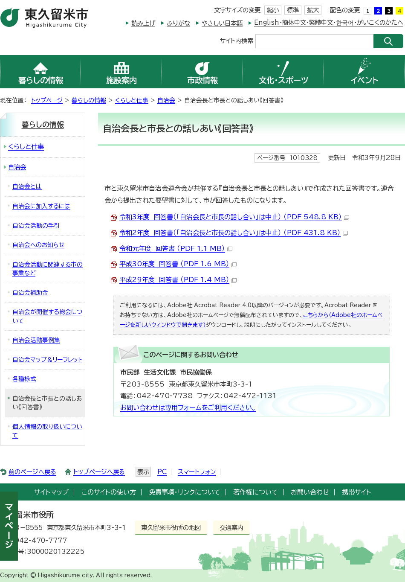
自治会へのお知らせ (38, 245)
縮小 (273, 10)
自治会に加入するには (41, 206)
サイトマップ (51, 492)
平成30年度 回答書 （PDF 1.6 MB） (178, 264)
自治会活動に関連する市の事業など (47, 269)
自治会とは (27, 186)
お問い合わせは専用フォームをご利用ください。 (188, 407)
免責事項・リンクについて (184, 492)
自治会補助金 (30, 293)
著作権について (255, 492)
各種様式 (24, 379)
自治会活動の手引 (36, 226)
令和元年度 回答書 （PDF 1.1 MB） (175, 248)
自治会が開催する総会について (47, 316)
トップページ (47, 100)
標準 (293, 10)
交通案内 (231, 527)
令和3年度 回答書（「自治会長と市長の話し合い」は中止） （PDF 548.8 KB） (234, 217)
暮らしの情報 (89, 100)
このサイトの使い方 (108, 492)
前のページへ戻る (32, 472)
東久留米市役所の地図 (171, 527)
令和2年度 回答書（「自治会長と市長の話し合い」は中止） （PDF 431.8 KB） (233, 233)
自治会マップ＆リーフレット (47, 360)
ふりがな (178, 23)
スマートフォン (197, 472)
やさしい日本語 (222, 23)
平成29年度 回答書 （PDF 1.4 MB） (178, 279)
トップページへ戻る (99, 472)
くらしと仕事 (131, 100)
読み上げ (143, 23)
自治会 (166, 100)
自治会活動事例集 (36, 340)
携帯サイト (356, 492)
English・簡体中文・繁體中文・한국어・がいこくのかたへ (328, 22)
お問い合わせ (310, 492)
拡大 (313, 10)
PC (162, 472)
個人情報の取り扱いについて (47, 431)
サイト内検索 (236, 40)
